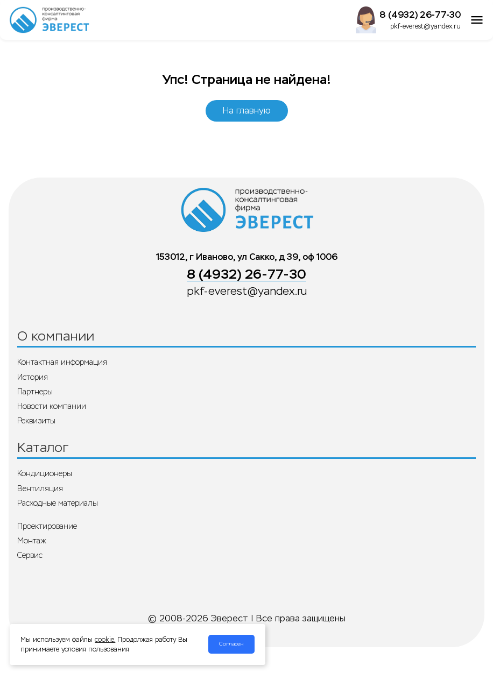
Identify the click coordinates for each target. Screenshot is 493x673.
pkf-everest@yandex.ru (425, 26)
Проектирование (47, 526)
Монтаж (31, 540)
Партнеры (35, 391)
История (32, 377)
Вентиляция (40, 488)
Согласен (231, 644)
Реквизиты (36, 420)
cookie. (105, 639)
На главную (247, 110)
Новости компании (51, 406)
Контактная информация (62, 362)
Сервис (30, 555)
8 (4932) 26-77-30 (420, 15)
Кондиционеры (44, 473)
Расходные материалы (57, 503)
